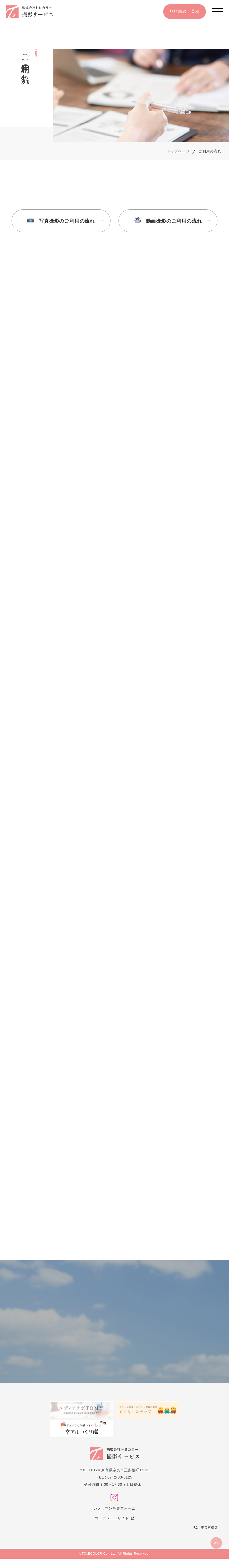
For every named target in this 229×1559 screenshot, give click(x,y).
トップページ (178, 151)
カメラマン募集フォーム (114, 1509)
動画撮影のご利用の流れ (174, 221)
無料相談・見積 (184, 11)
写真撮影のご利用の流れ (67, 221)
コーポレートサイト (112, 1518)
